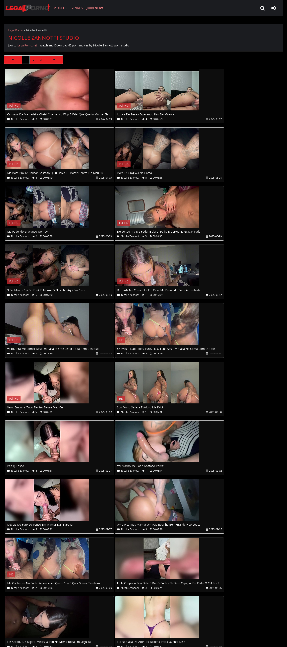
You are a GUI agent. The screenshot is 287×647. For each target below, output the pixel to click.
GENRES (75, 8)
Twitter (94, 628)
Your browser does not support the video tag (47, 92)
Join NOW (11, 628)
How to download (69, 628)
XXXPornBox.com (117, 628)
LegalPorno (15, 30)
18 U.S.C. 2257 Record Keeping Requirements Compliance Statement (130, 640)
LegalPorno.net (26, 8)
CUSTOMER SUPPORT (36, 628)
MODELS (58, 8)
